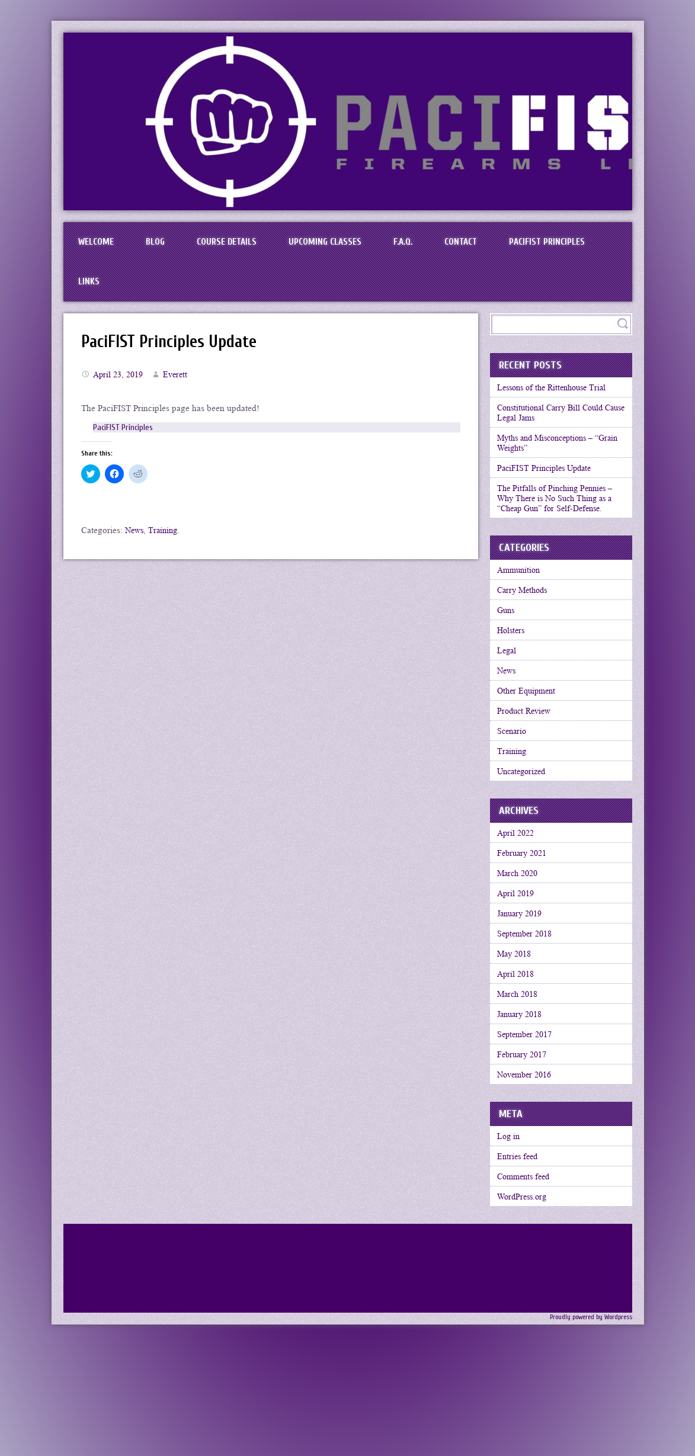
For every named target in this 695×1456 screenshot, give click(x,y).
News (135, 543)
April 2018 (519, 1056)
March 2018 (521, 1079)
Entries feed (521, 1259)
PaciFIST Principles (120, 291)
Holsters (514, 668)
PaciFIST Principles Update (176, 354)
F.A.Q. (438, 245)
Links (208, 291)
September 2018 (529, 1010)
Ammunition (522, 599)
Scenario (515, 783)
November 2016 (529, 1171)
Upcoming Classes (351, 245)
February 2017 (526, 1148)
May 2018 (518, 1033)
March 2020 (521, 940)
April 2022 (519, 894)
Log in (511, 1236)
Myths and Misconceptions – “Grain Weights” (552, 463)
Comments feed (528, 1282)
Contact (504, 245)
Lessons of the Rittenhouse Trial (558, 401)
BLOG (165, 245)
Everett (180, 387)
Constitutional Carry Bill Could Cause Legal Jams (556, 430)
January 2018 (524, 1102)
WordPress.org (526, 1305)
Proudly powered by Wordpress (586, 1427)
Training (165, 543)
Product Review (528, 760)
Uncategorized (526, 830)
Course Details (244, 245)
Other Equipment (530, 737)
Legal (509, 691)
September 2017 (529, 1125)
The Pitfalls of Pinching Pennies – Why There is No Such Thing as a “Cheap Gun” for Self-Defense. (561, 524)
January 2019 (524, 987)
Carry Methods (526, 622)
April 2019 (519, 963)
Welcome (99, 245)
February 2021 (526, 917)
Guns (508, 645)
